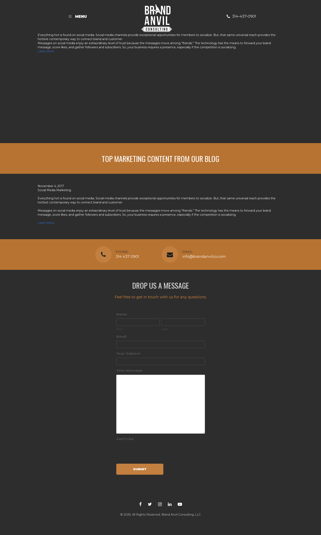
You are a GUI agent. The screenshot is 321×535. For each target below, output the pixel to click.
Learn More (46, 51)
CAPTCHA (125, 439)
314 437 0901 (127, 256)
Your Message (129, 370)
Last (164, 329)
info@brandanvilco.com (204, 256)
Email (121, 337)
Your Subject (128, 354)
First (119, 329)
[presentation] (147, 451)
